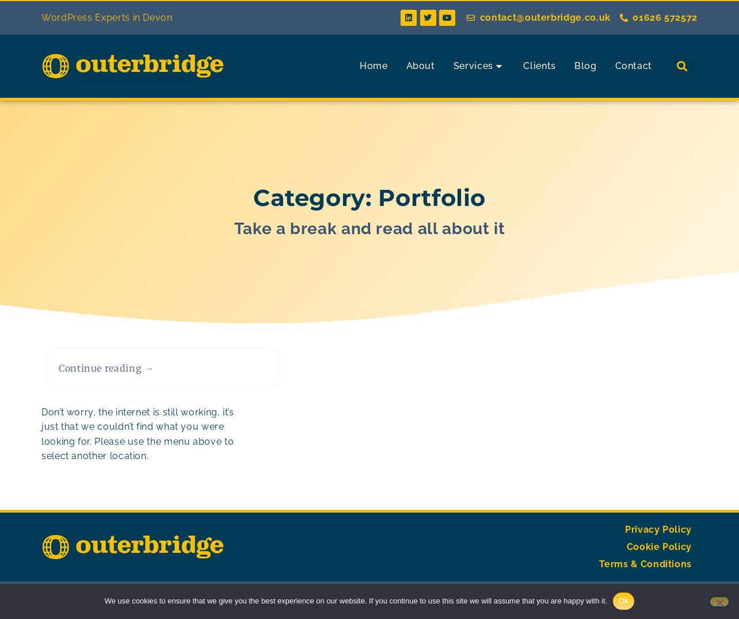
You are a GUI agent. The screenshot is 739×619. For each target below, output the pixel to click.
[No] (719, 601)
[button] (682, 66)
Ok (623, 601)
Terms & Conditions (645, 568)
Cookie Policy (659, 550)
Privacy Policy (658, 533)
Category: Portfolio (369, 202)
